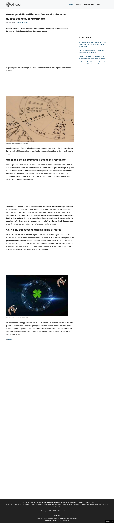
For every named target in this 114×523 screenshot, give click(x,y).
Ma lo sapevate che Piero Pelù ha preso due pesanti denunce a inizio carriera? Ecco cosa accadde (92, 44)
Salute (99, 4)
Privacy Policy (57, 520)
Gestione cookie (109, 521)
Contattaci (70, 511)
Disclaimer (65, 520)
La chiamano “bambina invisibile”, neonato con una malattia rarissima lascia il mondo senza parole (92, 64)
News (71, 4)
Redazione (48, 520)
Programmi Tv (89, 4)
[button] (105, 4)
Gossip (78, 4)
